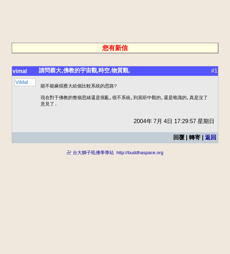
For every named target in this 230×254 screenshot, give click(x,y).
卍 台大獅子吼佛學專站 (90, 154)
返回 (210, 140)
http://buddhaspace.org (139, 154)
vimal (20, 71)
